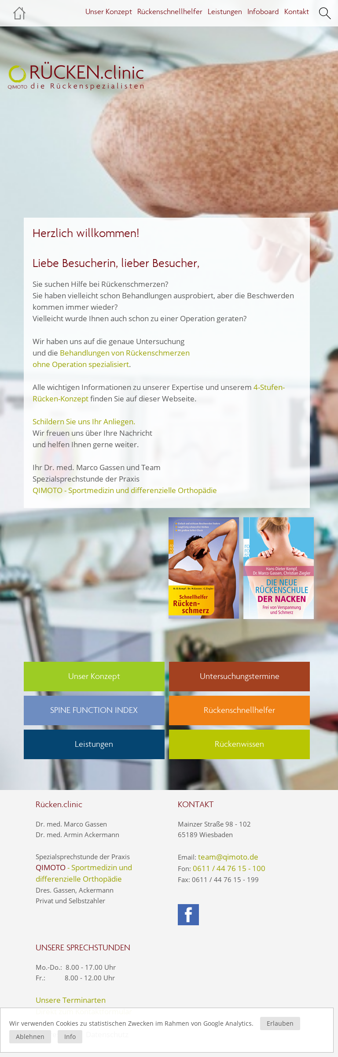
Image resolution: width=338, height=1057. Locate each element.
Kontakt (296, 11)
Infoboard (263, 11)
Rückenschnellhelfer (169, 11)
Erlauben (280, 1023)
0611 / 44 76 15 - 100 (229, 868)
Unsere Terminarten (71, 1000)
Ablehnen (30, 1036)
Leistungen (225, 11)
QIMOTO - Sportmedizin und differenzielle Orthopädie (125, 490)
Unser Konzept (108, 11)
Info (70, 1036)
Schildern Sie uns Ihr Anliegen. (84, 421)
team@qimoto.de (228, 857)
